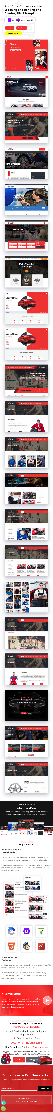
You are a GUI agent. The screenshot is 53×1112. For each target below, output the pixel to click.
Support (33, 1060)
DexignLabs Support (30, 1101)
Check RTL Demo (13, 33)
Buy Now (10, 28)
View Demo (21, 28)
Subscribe (45, 1088)
